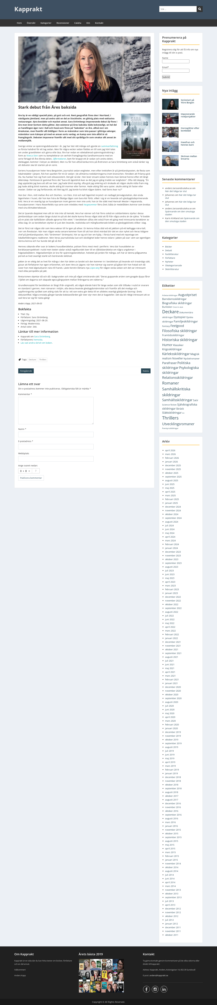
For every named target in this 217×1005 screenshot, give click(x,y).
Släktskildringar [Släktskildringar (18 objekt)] (172, 412)
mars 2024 (170, 540)
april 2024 (170, 536)
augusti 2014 (171, 871)
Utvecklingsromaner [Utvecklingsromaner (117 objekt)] (178, 423)
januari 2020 (171, 728)
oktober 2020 (171, 694)
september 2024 (173, 518)
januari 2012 (171, 923)
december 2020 (173, 687)
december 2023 (173, 551)
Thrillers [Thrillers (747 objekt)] (170, 418)
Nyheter (169, 261)
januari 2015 (171, 859)
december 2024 (173, 506)
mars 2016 (170, 822)
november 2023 (173, 555)
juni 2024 (170, 529)
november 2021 (173, 645)
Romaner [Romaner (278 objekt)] (170, 383)
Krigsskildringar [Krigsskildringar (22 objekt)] (172, 349)
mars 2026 (170, 454)
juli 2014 (169, 874)
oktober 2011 (171, 934)
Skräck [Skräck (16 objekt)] (180, 408)
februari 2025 (172, 499)
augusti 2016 (171, 818)
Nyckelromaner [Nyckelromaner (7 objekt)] (192, 358)
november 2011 (173, 931)
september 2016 (173, 814)
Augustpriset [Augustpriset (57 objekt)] (187, 295)
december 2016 (173, 803)
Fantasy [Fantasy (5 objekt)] (166, 326)
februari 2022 (172, 634)
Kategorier (46, 22)
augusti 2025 (171, 480)
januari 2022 (171, 638)
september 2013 (173, 897)
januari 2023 (171, 593)
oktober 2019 (171, 739)
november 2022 (173, 600)
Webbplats (23, 453)
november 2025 (173, 469)
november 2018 (173, 780)
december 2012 (173, 908)
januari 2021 (171, 683)
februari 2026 (172, 457)
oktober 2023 (171, 559)
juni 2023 (170, 574)
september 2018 (173, 788)
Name (175, 59)
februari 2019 (172, 769)
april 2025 (170, 491)
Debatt (168, 250)
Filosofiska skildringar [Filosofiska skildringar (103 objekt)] (179, 330)
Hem (19, 22)
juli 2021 (169, 660)
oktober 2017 (171, 796)
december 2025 (173, 465)
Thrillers (42, 359)
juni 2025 (170, 484)
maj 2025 (169, 487)
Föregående (26, 370)
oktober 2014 (171, 867)
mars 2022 (170, 630)
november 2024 (173, 510)
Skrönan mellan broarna (189, 157)
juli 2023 (169, 570)
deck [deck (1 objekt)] (181, 307)
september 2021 (173, 653)
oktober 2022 (171, 604)
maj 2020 (169, 713)
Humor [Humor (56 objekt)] (167, 345)
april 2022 (170, 626)
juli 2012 (169, 919)
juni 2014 (170, 878)
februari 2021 (172, 679)
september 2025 (173, 476)
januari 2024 (171, 548)
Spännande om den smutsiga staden (182, 220)
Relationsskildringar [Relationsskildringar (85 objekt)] (177, 377)
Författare (170, 257)
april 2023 (170, 581)
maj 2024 (169, 533)
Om (88, 22)
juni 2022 (170, 619)
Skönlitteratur (172, 269)
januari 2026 (171, 461)
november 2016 (173, 807)
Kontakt (99, 22)
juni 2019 (170, 754)
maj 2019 (169, 758)
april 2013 (170, 904)
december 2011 (173, 927)
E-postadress (25, 441)
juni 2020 (170, 709)
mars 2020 (170, 720)
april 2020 (170, 717)
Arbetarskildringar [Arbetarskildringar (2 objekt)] (170, 295)
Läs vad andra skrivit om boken (36, 342)
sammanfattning (109, 146)
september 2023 (173, 563)
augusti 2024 (171, 521)
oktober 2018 (171, 784)
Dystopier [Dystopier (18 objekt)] (180, 317)
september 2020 (173, 698)
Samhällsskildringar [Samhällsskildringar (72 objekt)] (177, 400)
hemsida (38, 339)
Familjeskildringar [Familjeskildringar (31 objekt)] (186, 321)
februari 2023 (172, 589)
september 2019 (173, 743)
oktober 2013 (171, 893)
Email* (175, 69)
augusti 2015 (171, 841)
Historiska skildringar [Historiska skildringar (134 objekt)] (180, 339)
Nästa (146, 370)
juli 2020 (169, 705)
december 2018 (173, 777)
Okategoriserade (173, 265)
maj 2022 (169, 623)
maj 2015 (169, 844)
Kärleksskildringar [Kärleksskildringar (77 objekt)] (176, 353)
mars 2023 (170, 585)
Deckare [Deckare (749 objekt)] (170, 312)
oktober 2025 (171, 472)
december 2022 (173, 596)
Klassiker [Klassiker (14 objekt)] (178, 345)
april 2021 (170, 672)
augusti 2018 (171, 792)
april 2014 (170, 882)
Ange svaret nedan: (28, 465)
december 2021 (173, 642)
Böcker (168, 246)
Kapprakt (28, 9)
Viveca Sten (32, 155)
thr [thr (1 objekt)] (183, 413)
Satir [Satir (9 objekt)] (195, 400)
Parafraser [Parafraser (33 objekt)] (169, 363)
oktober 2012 (171, 916)
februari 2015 (172, 856)
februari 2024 (172, 544)
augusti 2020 (171, 702)
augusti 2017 (171, 799)
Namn (22, 429)
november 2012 (173, 912)
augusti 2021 (171, 657)
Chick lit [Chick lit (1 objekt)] (176, 307)
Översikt (31, 22)
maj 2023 (169, 578)
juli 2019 (169, 750)
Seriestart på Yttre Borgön (187, 101)
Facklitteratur (172, 254)
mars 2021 (170, 675)
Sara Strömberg (42, 336)
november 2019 (173, 735)
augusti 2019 (171, 747)
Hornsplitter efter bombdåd (190, 129)
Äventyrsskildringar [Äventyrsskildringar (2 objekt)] (170, 428)
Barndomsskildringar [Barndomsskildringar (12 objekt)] (174, 299)
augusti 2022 (171, 611)
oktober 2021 (171, 649)
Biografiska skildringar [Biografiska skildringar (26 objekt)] (177, 303)
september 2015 (173, 837)
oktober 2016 (171, 811)
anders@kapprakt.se (158, 975)
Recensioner (63, 22)
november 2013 (173, 889)
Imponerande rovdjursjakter (188, 115)
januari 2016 (171, 826)
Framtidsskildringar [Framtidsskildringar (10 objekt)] (173, 335)
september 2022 (173, 608)
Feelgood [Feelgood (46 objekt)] (177, 326)
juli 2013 (169, 901)
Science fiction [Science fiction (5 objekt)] (169, 404)
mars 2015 (170, 852)
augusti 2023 (171, 566)
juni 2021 (170, 664)
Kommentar (25, 394)
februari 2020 (172, 724)
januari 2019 (171, 773)
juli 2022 (169, 615)
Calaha (77, 22)
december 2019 (173, 732)
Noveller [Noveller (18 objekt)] (177, 358)
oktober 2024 (171, 514)
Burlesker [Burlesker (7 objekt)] (167, 306)
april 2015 (170, 848)
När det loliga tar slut (176, 191)
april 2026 (170, 450)
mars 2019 (170, 765)
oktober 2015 (171, 833)
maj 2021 (169, 668)
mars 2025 (170, 495)
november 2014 (173, 863)
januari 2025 (171, 503)
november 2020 (173, 690)
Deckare (32, 359)
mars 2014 (170, 886)
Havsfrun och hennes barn (188, 143)
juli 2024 (169, 525)
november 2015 (173, 829)
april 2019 (170, 762)
